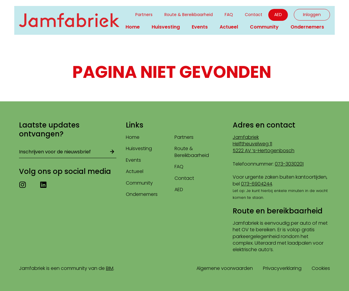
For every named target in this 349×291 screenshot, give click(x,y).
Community (264, 26)
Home (133, 26)
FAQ (229, 15)
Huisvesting (166, 26)
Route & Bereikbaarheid (188, 15)
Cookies (321, 268)
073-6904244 (256, 183)
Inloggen (312, 15)
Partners (144, 15)
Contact (253, 15)
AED (278, 15)
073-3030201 (289, 164)
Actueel (229, 26)
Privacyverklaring (282, 268)
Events (200, 26)
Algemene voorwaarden (224, 268)
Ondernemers (307, 26)
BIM (109, 268)
